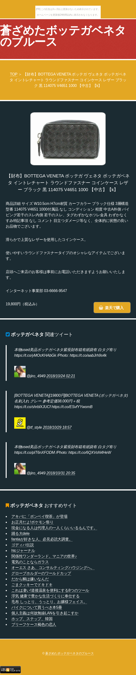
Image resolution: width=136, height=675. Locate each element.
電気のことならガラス (30, 562)
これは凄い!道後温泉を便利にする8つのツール (50, 590)
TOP (14, 74)
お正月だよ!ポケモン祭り (32, 522)
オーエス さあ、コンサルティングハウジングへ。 (53, 568)
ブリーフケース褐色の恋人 (33, 624)
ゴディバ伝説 (22, 545)
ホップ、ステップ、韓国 (31, 619)
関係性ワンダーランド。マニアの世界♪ (44, 556)
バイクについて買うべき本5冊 (36, 607)
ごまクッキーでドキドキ (31, 585)
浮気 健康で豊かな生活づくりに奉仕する (45, 596)
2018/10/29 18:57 (57, 427)
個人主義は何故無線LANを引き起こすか (44, 613)
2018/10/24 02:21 (60, 376)
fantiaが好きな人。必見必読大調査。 (42, 539)
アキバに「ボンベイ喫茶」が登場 (39, 516)
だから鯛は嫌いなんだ (30, 579)
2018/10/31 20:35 (60, 473)
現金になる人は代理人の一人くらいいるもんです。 (54, 528)
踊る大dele (20, 533)
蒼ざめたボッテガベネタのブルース (63, 36)
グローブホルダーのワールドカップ (41, 573)
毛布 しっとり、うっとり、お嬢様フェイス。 (49, 602)
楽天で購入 (114, 308)
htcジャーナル (23, 551)
